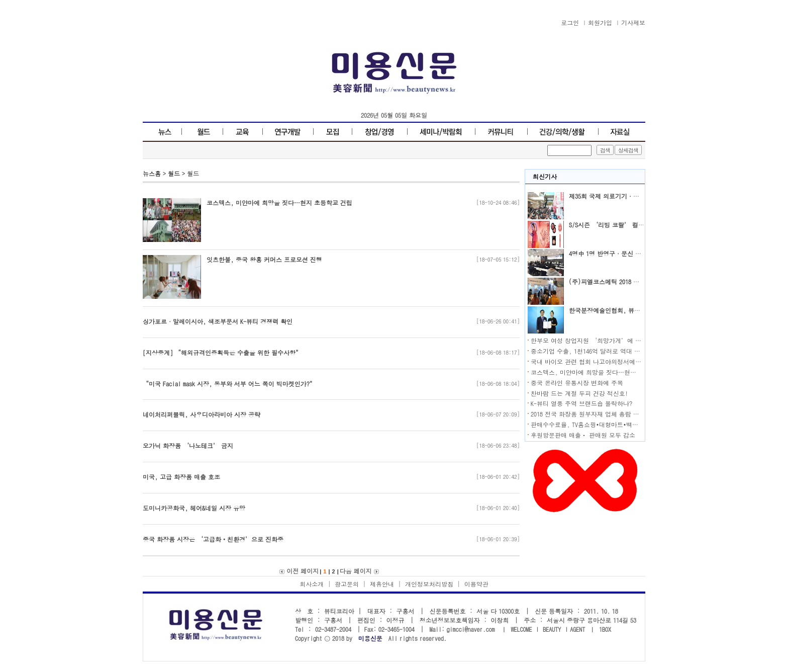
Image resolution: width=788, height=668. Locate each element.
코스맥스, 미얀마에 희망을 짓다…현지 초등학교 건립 (603, 372)
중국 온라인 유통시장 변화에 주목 (577, 382)
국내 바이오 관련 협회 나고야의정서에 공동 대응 (597, 361)
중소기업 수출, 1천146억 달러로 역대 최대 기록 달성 (602, 351)
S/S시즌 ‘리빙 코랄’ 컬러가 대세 (616, 224)
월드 (174, 173)
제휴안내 (382, 583)
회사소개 (312, 583)
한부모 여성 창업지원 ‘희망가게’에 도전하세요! (599, 340)
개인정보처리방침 (429, 583)
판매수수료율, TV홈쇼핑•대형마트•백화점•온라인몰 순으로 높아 (618, 424)
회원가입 (600, 22)
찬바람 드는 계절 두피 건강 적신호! (579, 393)
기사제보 (633, 22)
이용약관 (476, 583)
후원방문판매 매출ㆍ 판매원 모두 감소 (583, 435)
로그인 (570, 22)
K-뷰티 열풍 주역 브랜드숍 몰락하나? (581, 403)
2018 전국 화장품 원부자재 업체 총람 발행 (588, 413)
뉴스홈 (152, 173)
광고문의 (347, 583)
